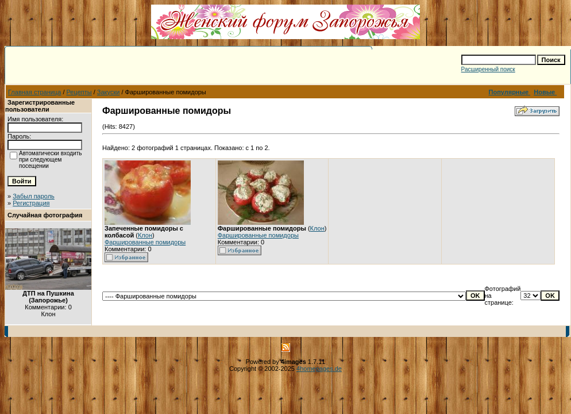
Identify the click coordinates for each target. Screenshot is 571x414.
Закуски (108, 92)
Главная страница (34, 92)
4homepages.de (319, 368)
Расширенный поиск (488, 69)
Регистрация (31, 203)
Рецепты (79, 92)
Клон (145, 235)
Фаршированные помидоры (145, 242)
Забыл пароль (34, 196)
